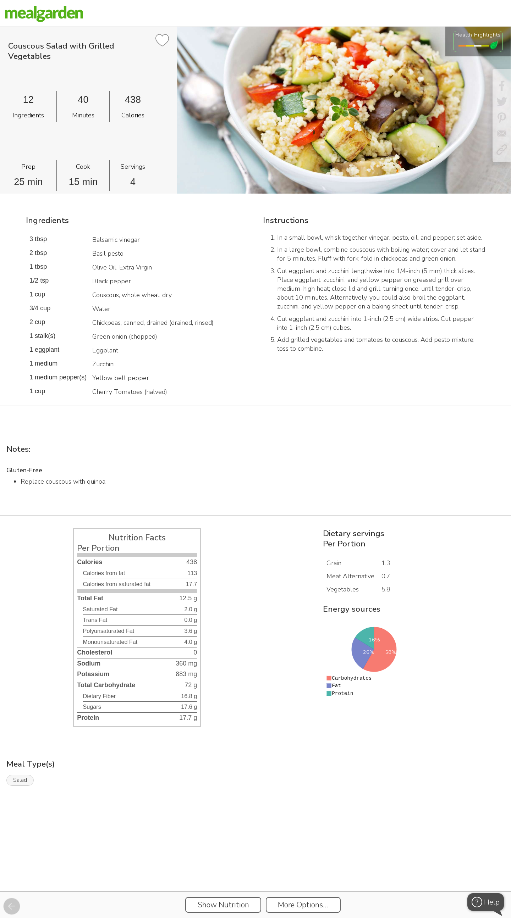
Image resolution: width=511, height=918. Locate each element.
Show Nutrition (223, 905)
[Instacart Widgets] (255, 867)
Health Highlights (478, 34)
